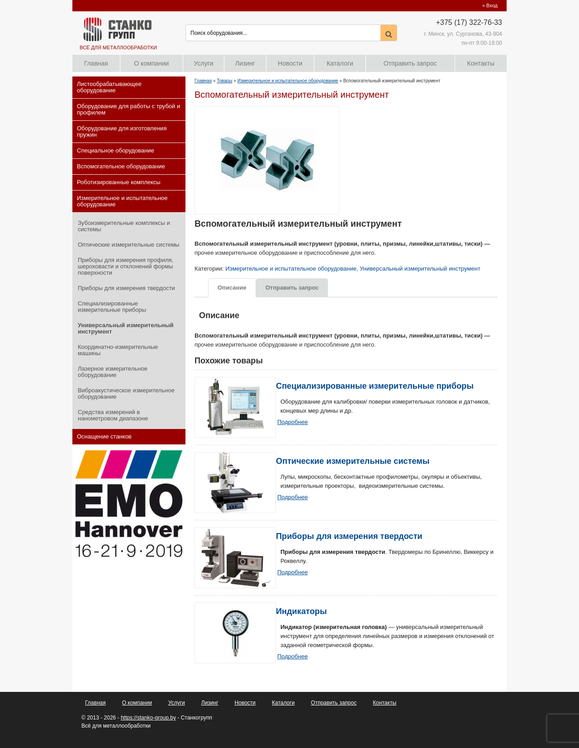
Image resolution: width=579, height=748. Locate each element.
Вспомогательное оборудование (121, 166)
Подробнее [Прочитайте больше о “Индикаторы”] (292, 656)
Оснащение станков (104, 436)
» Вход (490, 5)
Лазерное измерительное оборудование (112, 371)
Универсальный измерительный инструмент (126, 328)
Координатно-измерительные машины (118, 350)
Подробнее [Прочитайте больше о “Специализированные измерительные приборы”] (292, 422)
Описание (232, 287)
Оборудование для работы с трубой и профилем (128, 109)
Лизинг (245, 63)
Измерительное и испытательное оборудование (122, 201)
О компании (151, 63)
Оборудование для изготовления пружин (121, 131)
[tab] (232, 287)
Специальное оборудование (115, 150)
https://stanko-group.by (148, 718)
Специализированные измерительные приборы (112, 306)
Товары (224, 80)
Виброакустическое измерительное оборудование (126, 393)
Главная (96, 63)
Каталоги (340, 63)
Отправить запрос (410, 63)
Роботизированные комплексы (119, 182)
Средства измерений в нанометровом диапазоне (113, 415)
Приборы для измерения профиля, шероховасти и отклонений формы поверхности (125, 266)
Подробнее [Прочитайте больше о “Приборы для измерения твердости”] (292, 572)
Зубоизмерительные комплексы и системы (124, 226)
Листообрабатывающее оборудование (109, 87)
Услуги (204, 63)
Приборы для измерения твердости (126, 288)
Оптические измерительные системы (128, 244)
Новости (290, 63)
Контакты (480, 63)
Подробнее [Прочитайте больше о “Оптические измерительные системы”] (292, 497)
